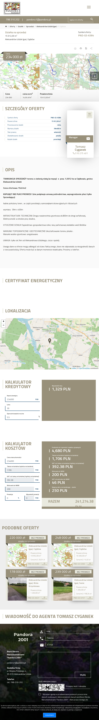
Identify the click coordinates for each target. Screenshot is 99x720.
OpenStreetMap (84, 368)
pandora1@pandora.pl (39, 19)
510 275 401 (80, 153)
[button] (50, 341)
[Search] (81, 19)
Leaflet (73, 368)
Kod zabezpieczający (47, 681)
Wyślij (83, 674)
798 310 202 (13, 19)
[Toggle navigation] (89, 7)
